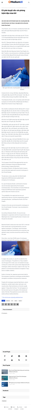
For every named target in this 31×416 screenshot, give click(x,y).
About (13, 407)
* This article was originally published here (12, 297)
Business (4, 400)
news (16, 300)
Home (3, 7)
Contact (19, 407)
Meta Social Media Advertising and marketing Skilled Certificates (19, 371)
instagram (16, 408)
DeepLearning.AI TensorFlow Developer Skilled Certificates (17, 377)
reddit (25, 407)
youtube (22, 408)
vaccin (6, 7)
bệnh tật (8, 300)
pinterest (10, 408)
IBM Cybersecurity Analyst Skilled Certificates (19, 382)
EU (12, 300)
